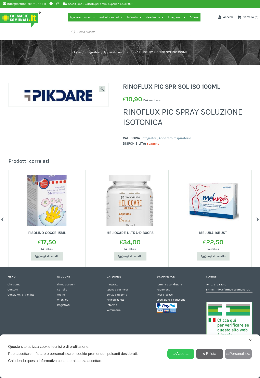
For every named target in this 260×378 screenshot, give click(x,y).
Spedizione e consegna (170, 299)
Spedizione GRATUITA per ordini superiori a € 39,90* (100, 4)
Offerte (194, 17)
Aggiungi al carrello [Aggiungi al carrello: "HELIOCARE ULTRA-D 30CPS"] (130, 256)
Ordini (61, 294)
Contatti (13, 289)
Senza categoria (117, 294)
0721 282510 (218, 284)
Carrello (62, 289)
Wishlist (62, 299)
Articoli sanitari (111, 17)
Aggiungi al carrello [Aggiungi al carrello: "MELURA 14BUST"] (213, 256)
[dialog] (130, 356)
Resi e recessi (164, 294)
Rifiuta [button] (209, 354)
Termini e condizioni (169, 284)
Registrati (63, 305)
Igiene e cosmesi (82, 17)
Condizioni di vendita (21, 294)
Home (77, 52)
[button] (102, 89)
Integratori (177, 17)
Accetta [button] (180, 354)
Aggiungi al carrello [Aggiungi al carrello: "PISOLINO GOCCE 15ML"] (47, 256)
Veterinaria (155, 17)
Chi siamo (14, 284)
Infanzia (134, 17)
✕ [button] (250, 340)
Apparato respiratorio (119, 52)
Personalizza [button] (238, 354)
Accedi (225, 17)
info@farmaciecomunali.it (233, 289)
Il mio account (66, 284)
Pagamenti (163, 289)
